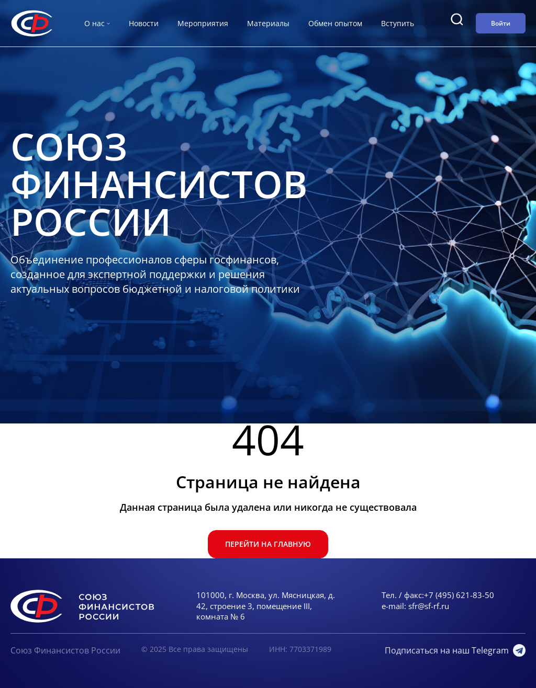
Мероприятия (202, 23)
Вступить (397, 23)
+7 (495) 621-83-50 (459, 595)
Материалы (268, 23)
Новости (144, 23)
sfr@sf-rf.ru (428, 606)
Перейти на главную (268, 544)
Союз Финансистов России (65, 650)
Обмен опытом (335, 23)
